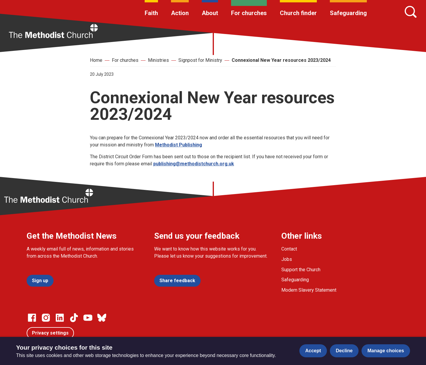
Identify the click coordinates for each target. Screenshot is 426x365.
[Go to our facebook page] (32, 317)
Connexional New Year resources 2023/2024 (281, 60)
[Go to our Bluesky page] (101, 317)
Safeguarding (348, 13)
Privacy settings (50, 333)
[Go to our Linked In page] (59, 317)
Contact (289, 249)
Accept (313, 350)
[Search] (411, 12)
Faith (151, 13)
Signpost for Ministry (200, 60)
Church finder (298, 13)
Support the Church (300, 269)
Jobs (286, 259)
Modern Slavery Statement (308, 290)
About (210, 13)
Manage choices (385, 350)
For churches (249, 13)
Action (180, 13)
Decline (344, 350)
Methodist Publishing (178, 145)
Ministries (158, 60)
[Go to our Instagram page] (46, 317)
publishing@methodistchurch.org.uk (193, 164)
